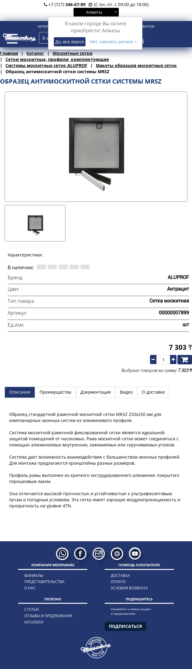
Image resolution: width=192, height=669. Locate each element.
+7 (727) (65, 4)
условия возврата (129, 588)
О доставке (153, 392)
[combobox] (96, 12)
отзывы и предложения (48, 615)
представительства (44, 581)
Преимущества (55, 392)
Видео (126, 392)
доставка (120, 575)
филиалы (33, 575)
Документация (95, 392)
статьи (31, 609)
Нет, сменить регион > (113, 42)
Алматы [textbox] (94, 12)
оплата (118, 581)
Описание (19, 392)
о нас (30, 588)
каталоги (33, 622)
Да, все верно (69, 42)
